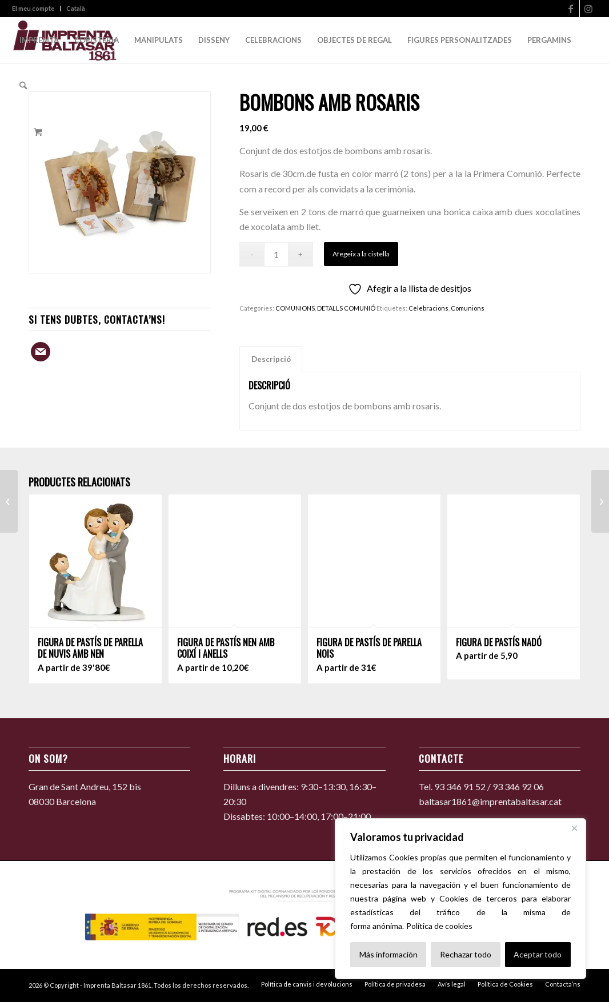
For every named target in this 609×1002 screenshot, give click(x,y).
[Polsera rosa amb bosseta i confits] (600, 501)
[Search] (23, 85)
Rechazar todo (465, 954)
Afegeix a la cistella (361, 254)
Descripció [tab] (271, 359)
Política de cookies (439, 926)
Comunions (467, 308)
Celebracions (428, 308)
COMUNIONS (295, 308)
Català (75, 8)
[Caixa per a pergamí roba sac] (9, 501)
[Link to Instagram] (588, 8)
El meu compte (33, 8)
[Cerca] (574, 828)
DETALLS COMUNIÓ (346, 308)
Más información (388, 954)
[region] (460, 898)
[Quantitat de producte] (276, 254)
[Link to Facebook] (571, 8)
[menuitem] (36, 8)
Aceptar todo (538, 954)
